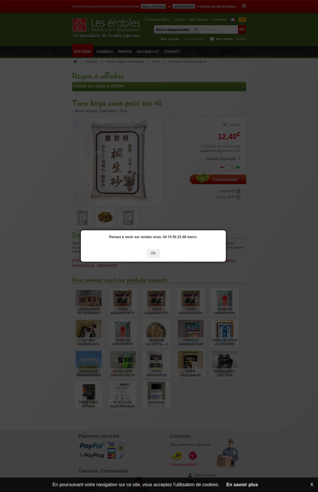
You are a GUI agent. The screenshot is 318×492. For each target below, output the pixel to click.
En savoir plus (242, 484)
